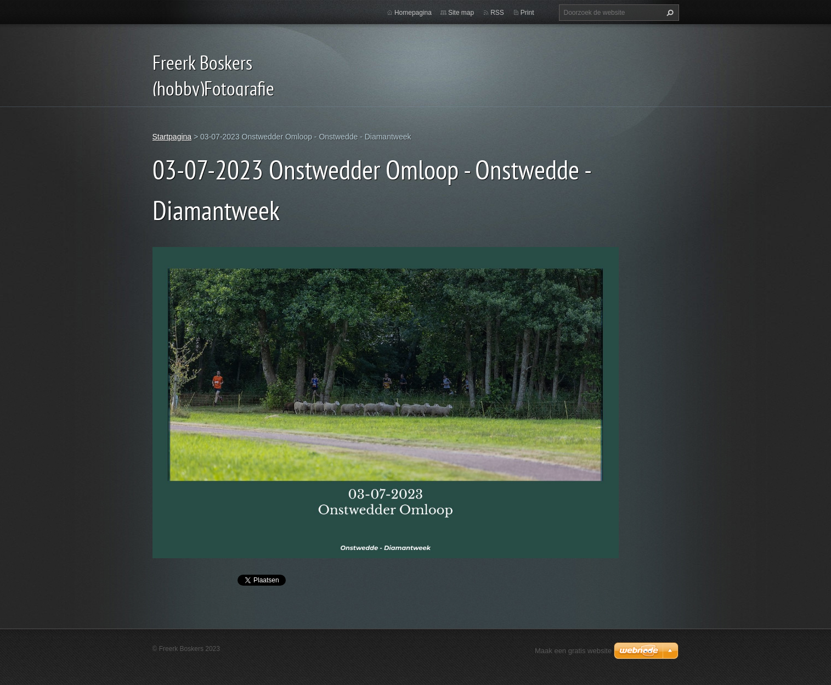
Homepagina (413, 12)
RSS (497, 12)
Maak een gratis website (573, 651)
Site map (461, 12)
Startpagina (172, 136)
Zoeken (668, 12)
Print (527, 12)
